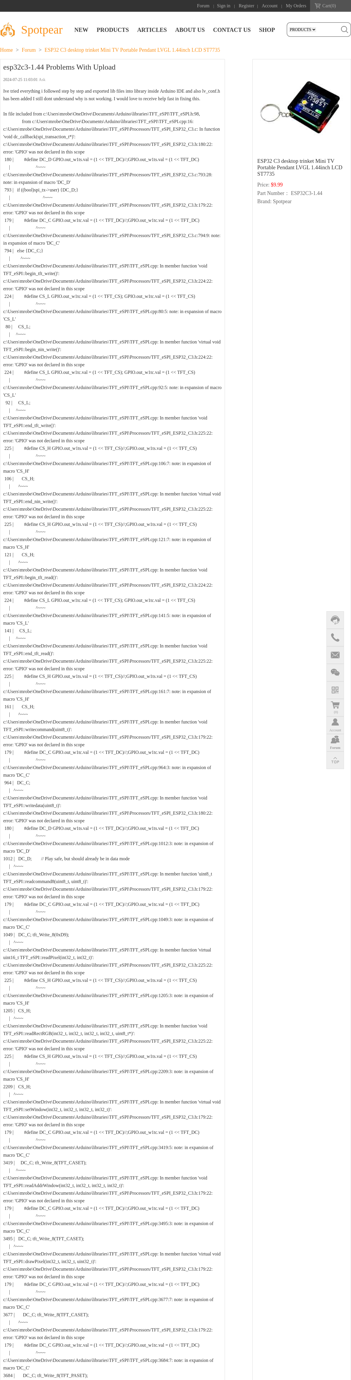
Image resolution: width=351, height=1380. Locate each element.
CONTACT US (232, 30)
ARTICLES (152, 30)
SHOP (267, 30)
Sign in (223, 5)
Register (246, 5)
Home (6, 50)
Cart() (329, 5)
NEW (81, 30)
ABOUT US (190, 30)
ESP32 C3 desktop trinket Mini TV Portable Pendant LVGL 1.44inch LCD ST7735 (132, 50)
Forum (203, 5)
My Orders (296, 5)
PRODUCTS (113, 30)
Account (270, 5)
